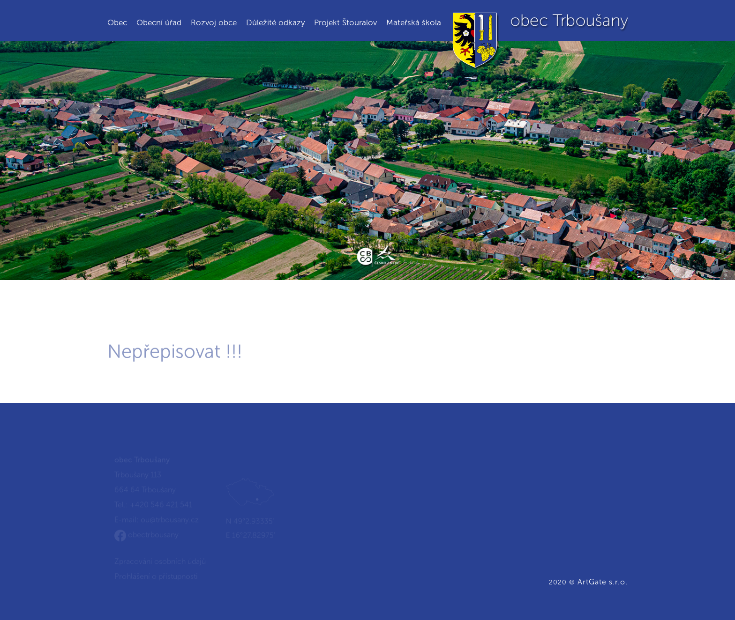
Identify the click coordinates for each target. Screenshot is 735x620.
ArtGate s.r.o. (603, 581)
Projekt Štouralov (345, 22)
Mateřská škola (413, 22)
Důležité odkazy (275, 22)
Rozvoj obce (214, 22)
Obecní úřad (158, 22)
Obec (117, 22)
